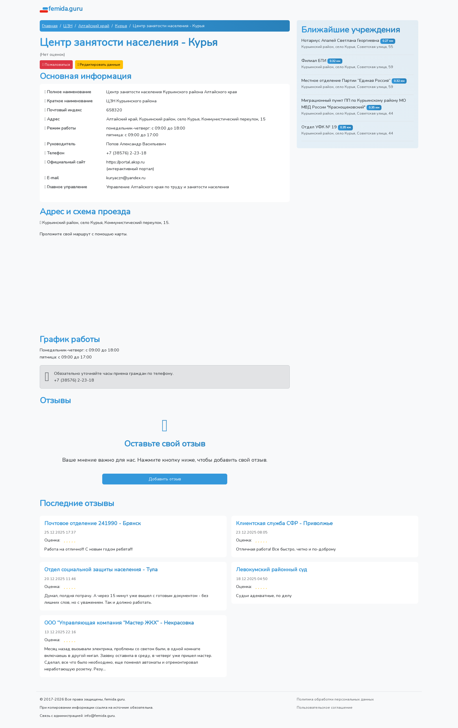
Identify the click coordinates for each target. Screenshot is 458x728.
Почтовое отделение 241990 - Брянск (92, 523)
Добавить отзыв (165, 479)
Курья (121, 26)
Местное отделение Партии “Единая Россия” (346, 80)
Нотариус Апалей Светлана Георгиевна (340, 40)
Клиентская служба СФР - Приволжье (284, 523)
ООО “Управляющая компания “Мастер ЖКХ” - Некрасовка (119, 622)
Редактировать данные (99, 64)
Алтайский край (93, 26)
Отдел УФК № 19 (319, 127)
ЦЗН (67, 26)
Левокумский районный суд (271, 569)
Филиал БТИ (313, 60)
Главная (50, 26)
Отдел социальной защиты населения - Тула (101, 569)
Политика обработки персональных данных (335, 699)
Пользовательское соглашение (325, 707)
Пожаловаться (56, 64)
